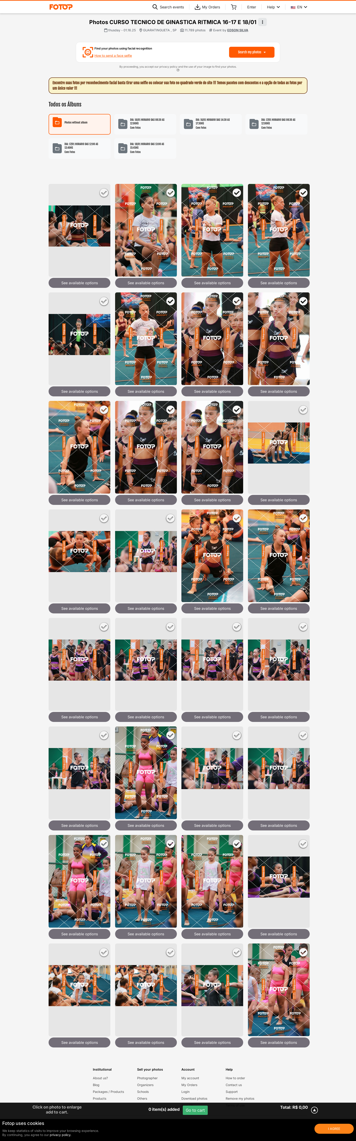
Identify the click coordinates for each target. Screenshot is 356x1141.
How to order (235, 1078)
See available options (79, 283)
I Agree (334, 1129)
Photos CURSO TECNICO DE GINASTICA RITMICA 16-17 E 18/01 (172, 22)
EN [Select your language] (299, 7)
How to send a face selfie (113, 55)
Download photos (194, 1098)
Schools (143, 1092)
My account (190, 1078)
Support (232, 1092)
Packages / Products (108, 1092)
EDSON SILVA (237, 30)
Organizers (145, 1085)
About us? (100, 1078)
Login (185, 1092)
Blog (96, 1085)
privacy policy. (60, 1135)
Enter (251, 7)
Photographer (147, 1078)
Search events (168, 7)
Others (142, 1098)
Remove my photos (240, 1098)
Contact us (234, 1085)
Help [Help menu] (273, 7)
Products (99, 1098)
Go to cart (195, 1110)
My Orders (207, 7)
